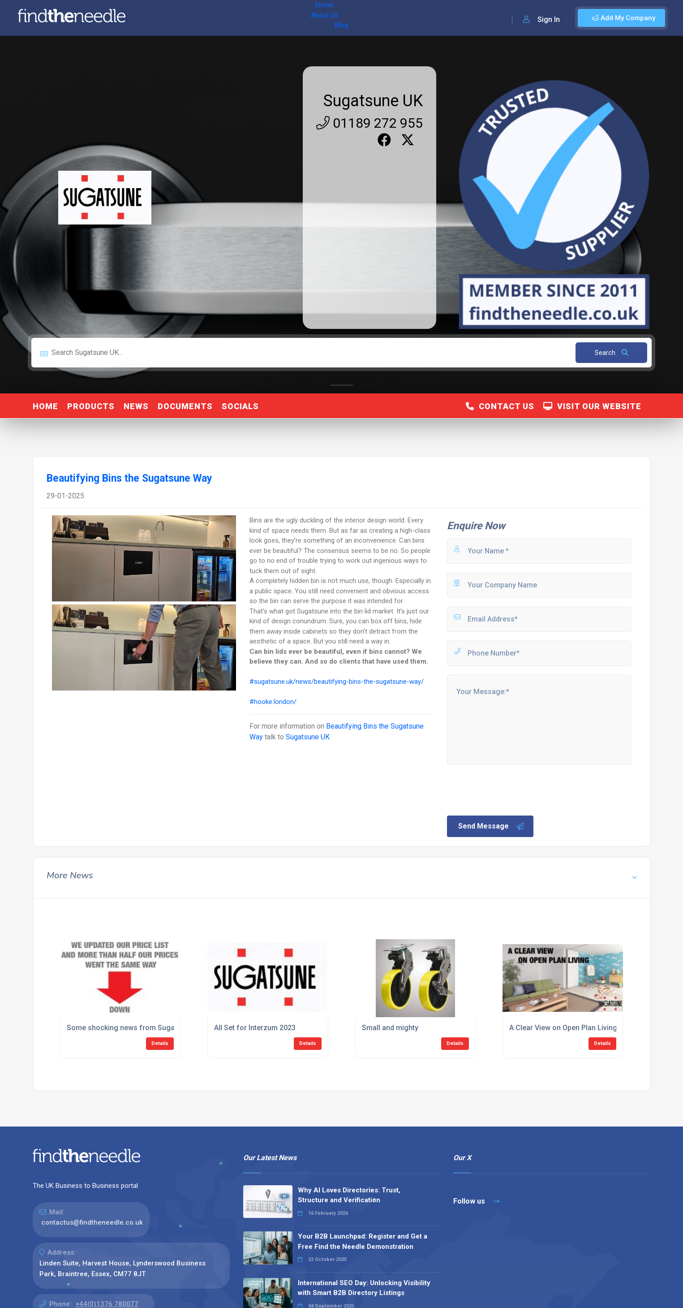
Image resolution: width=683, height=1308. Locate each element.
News (136, 406)
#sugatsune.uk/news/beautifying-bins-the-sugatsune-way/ (336, 682)
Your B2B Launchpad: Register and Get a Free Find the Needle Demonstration (362, 1241)
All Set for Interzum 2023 (255, 1027)
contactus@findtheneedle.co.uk (92, 1222)
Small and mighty (390, 1027)
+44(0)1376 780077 (106, 1304)
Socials (240, 406)
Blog (223, 18)
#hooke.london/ (272, 702)
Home (158, 18)
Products (91, 406)
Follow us (476, 1201)
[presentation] (514, 789)
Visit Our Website (592, 406)
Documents (185, 406)
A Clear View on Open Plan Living (563, 1027)
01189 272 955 (369, 123)
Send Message (491, 826)
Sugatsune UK (373, 100)
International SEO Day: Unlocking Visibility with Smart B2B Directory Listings (364, 1288)
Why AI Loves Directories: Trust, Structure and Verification (349, 1195)
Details (159, 1043)
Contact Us (500, 406)
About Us (191, 18)
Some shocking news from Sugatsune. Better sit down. (157, 1027)
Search (611, 353)
